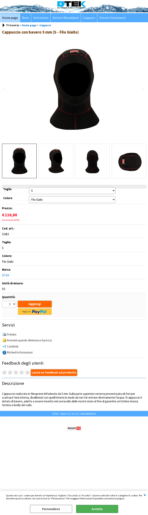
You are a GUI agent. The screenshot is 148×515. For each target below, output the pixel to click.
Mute (25, 18)
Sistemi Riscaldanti (66, 18)
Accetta (97, 509)
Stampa (11, 334)
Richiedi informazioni (20, 352)
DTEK (5, 275)
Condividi (12, 346)
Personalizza (51, 509)
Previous (4, 89)
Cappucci (89, 18)
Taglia (7, 189)
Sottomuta (40, 18)
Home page (10, 18)
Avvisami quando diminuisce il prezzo (29, 340)
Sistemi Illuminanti (112, 18)
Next (143, 89)
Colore (7, 198)
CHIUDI (145, 495)
